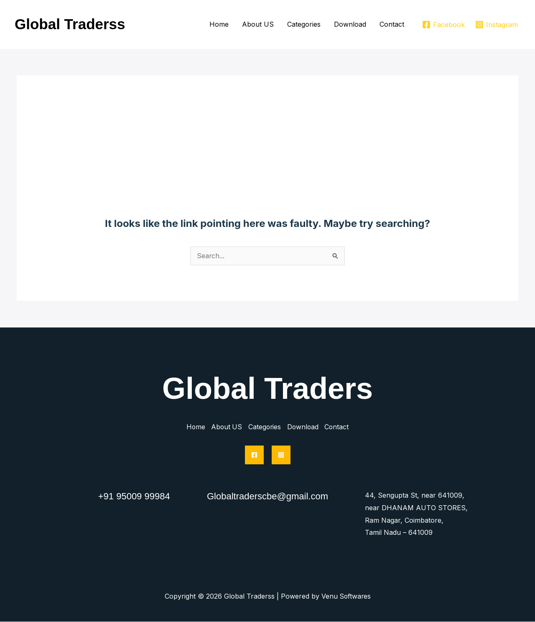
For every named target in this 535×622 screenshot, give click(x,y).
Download (350, 24)
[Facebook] (443, 24)
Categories (304, 24)
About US (258, 24)
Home (219, 24)
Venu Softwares (346, 596)
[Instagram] (496, 24)
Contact (392, 24)
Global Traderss (70, 24)
